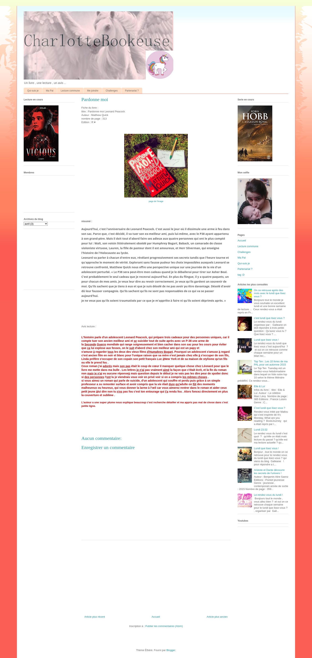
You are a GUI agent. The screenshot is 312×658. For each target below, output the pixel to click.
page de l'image (156, 201)
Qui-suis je (33, 90)
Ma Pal (49, 90)
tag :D (241, 274)
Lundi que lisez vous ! (266, 339)
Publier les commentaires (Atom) (164, 626)
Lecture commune (70, 90)
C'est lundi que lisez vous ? (269, 407)
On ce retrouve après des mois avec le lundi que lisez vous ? (269, 293)
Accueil (156, 616)
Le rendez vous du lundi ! (268, 494)
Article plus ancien (217, 616)
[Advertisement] (156, 576)
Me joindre (92, 90)
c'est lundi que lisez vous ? (269, 318)
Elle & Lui (259, 386)
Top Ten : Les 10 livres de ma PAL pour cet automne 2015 (271, 363)
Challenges (112, 90)
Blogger (170, 650)
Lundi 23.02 (260, 429)
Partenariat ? (132, 90)
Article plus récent (94, 616)
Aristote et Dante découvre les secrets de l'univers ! (269, 471)
